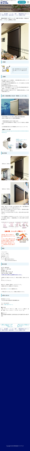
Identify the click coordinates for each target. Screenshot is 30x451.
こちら (7, 288)
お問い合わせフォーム (8, 304)
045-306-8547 (22, 1)
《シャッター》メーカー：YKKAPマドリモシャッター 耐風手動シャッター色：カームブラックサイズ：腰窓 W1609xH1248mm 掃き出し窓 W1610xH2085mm (9, 256)
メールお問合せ (22, 2)
